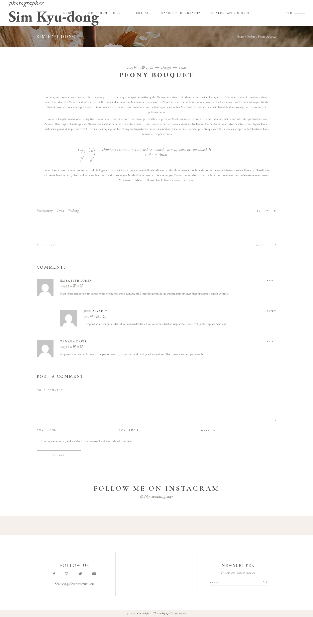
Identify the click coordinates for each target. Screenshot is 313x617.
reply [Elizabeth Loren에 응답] (271, 280)
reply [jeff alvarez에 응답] (271, 311)
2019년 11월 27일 (140, 67)
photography (45, 210)
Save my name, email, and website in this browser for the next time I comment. (87, 441)
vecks (182, 67)
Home (240, 36)
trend (60, 210)
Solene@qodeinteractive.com (75, 583)
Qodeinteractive (176, 613)
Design (251, 36)
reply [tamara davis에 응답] (271, 341)
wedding (73, 210)
